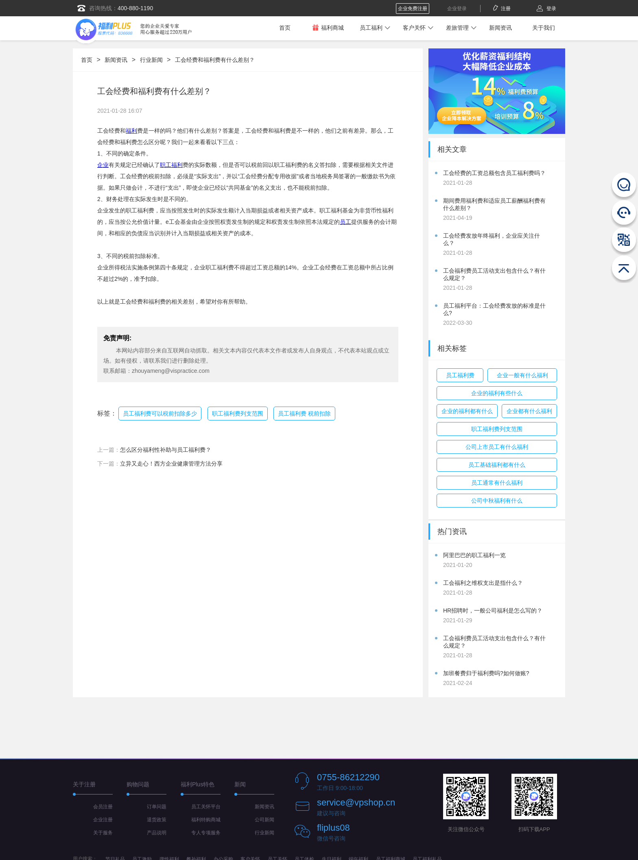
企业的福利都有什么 (467, 411)
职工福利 (171, 165)
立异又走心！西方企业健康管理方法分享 (171, 463)
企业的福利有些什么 (496, 393)
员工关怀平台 (206, 807)
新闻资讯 (500, 27)
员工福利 (371, 27)
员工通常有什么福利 (496, 482)
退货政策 (156, 820)
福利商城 (328, 27)
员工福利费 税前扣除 (304, 413)
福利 (131, 130)
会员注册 (103, 807)
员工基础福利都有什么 (496, 465)
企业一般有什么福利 (522, 375)
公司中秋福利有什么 (496, 500)
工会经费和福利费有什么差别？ (215, 60)
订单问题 (156, 807)
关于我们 (543, 27)
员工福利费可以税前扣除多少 (160, 413)
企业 (103, 165)
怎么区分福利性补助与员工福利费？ (165, 449)
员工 (345, 222)
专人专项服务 (206, 833)
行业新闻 (151, 60)
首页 (285, 27)
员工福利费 (460, 375)
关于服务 (103, 833)
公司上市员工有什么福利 (496, 447)
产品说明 (156, 833)
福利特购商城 (206, 820)
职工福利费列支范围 (237, 413)
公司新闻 (264, 820)
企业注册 (103, 820)
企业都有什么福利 (529, 411)
